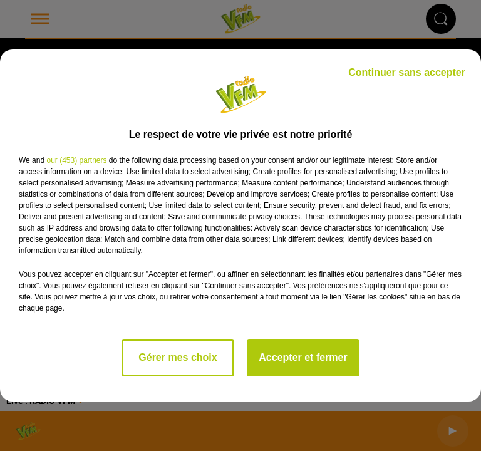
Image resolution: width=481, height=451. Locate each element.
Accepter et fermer (303, 357)
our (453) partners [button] (76, 160)
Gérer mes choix (177, 357)
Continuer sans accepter (406, 72)
